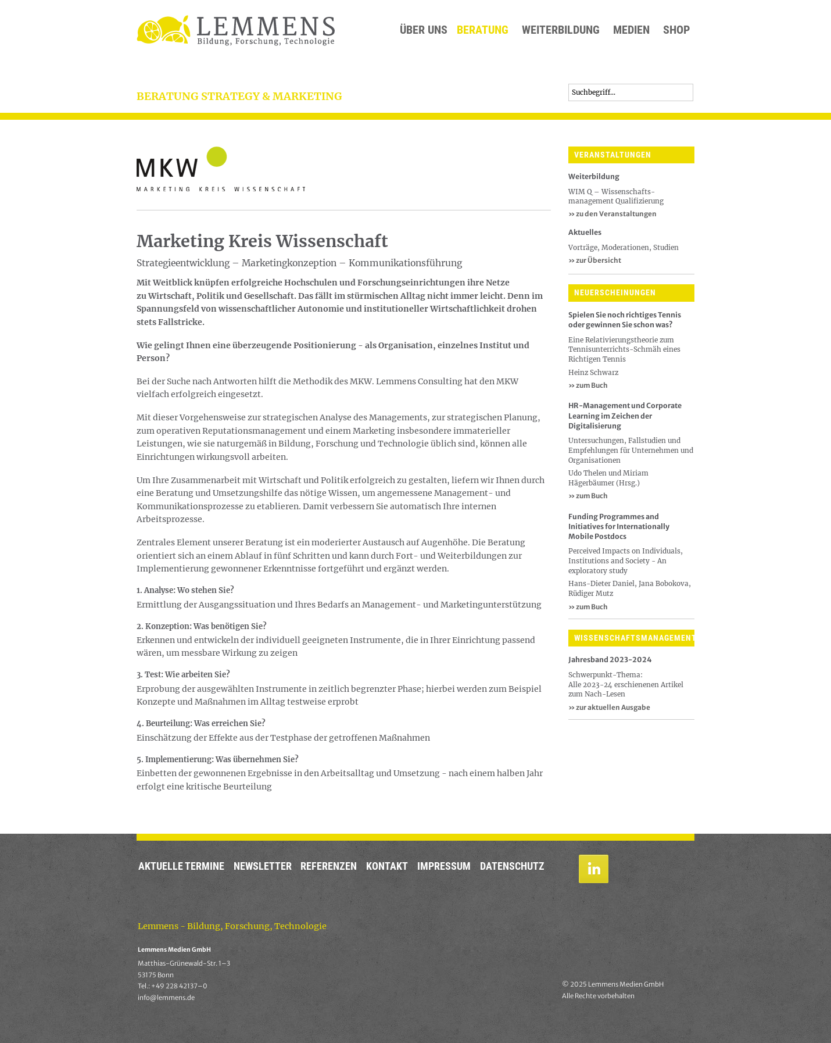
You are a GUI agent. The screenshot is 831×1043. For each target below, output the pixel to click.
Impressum (444, 866)
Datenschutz (512, 866)
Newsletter (263, 866)
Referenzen (328, 866)
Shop (676, 30)
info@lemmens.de (166, 998)
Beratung (482, 30)
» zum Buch (588, 385)
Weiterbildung (561, 30)
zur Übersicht (594, 260)
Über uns (423, 30)
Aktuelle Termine (181, 866)
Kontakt (387, 866)
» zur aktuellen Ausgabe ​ (609, 707)
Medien (631, 30)
